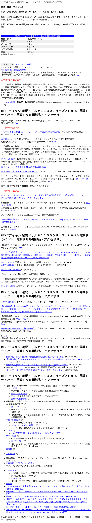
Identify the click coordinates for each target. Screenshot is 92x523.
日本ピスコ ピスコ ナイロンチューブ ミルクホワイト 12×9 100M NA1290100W (41, 496)
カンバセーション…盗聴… (23, 425)
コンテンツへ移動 (23, 64)
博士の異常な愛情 (18, 70)
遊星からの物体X (19, 399)
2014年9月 (10, 454)
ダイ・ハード (17, 407)
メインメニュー (7, 64)
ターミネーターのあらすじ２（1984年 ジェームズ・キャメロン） (35, 370)
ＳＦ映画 (5, 70)
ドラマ (9, 430)
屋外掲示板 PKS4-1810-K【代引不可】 (18, 328)
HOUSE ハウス (7, 262)
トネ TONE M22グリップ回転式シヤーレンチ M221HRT (35, 433)
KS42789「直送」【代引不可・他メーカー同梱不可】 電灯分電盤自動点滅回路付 (42, 507)
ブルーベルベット (24, 319)
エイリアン (16, 388)
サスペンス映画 (8, 286)
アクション (11, 470)
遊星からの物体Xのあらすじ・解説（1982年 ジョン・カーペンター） (37, 365)
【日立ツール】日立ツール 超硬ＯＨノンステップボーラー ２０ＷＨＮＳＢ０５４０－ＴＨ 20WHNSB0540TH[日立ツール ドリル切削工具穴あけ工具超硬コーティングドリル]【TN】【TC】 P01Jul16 (46, 501)
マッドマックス (18, 478)
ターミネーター (83, 179)
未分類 (9, 449)
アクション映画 (8, 102)
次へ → (9, 336)
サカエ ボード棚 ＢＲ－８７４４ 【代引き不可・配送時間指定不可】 (32, 195)
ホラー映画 (11, 229)
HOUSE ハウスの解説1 (11, 270)
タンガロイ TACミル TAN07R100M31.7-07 (19, 171)
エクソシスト (17, 441)
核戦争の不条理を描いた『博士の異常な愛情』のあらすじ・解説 (35, 357)
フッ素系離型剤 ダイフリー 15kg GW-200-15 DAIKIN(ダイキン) (29, 219)
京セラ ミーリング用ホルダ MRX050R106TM (21, 167)
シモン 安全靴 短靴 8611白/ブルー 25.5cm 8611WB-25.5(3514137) (31, 132)
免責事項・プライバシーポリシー (21, 463)
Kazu (78, 75)
